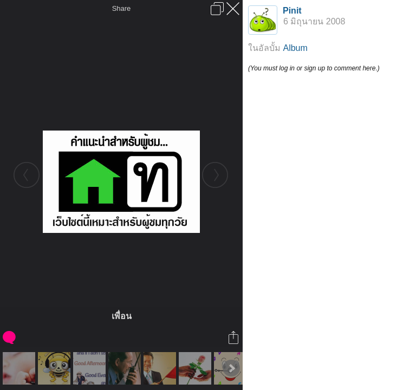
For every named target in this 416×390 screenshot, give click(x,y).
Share (121, 8)
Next (231, 368)
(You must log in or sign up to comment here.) (314, 68)
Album (295, 48)
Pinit (292, 10)
